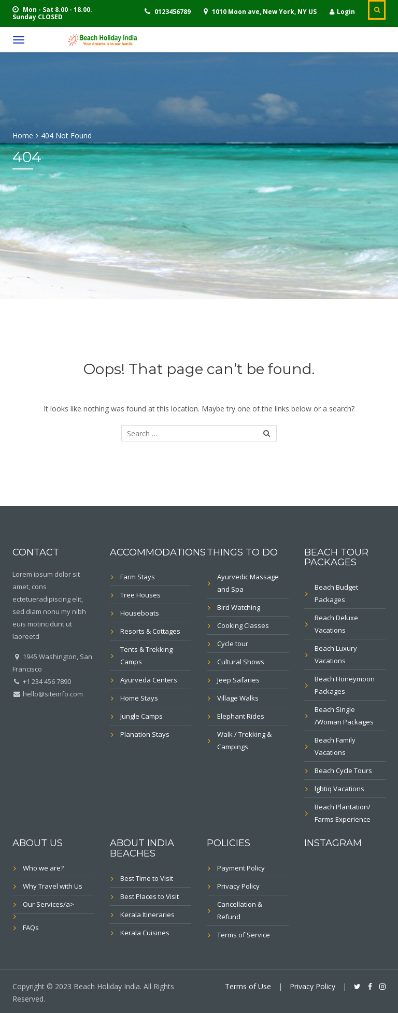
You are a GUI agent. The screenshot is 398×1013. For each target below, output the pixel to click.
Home (22, 135)
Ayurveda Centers (148, 679)
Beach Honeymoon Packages (345, 685)
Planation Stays (144, 734)
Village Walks (238, 698)
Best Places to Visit (149, 896)
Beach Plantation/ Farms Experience (343, 813)
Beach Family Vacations (335, 746)
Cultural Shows (240, 661)
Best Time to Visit (146, 878)
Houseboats (139, 613)
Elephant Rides (240, 716)
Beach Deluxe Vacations (336, 624)
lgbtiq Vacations (339, 788)
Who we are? (43, 868)
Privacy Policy (238, 886)
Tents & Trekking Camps (146, 655)
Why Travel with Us (52, 886)
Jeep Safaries (238, 679)
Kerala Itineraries (147, 914)
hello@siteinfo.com (52, 693)
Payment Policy (241, 868)
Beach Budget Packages (336, 593)
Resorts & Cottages (150, 631)
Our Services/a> (48, 904)
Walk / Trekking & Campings (244, 740)
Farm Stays (137, 576)
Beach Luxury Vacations (336, 654)
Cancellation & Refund (239, 910)
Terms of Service (243, 934)
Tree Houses (140, 595)
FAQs (31, 927)
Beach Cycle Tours (343, 770)
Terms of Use (248, 986)
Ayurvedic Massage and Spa (248, 583)
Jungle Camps (141, 716)
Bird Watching (238, 607)
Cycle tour (232, 643)
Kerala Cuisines (144, 932)
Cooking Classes (243, 625)
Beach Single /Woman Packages (344, 715)
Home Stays (139, 698)
